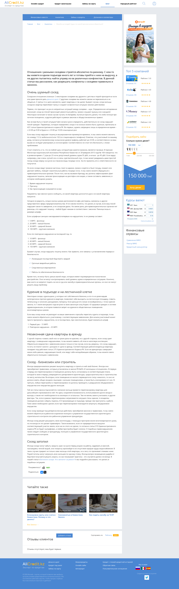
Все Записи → (33, 524)
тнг (139, 145)
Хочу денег (135, 187)
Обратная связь (109, 565)
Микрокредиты (81, 562)
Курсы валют (135, 200)
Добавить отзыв (64, 535)
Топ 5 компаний (137, 71)
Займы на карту (54, 568)
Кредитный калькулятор (137, 247)
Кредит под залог (55, 565)
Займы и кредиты (78, 17)
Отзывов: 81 (131, 83)
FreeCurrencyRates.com (147, 221)
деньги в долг (53, 99)
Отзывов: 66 (131, 106)
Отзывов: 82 (131, 127)
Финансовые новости (39, 17)
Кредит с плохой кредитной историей (118, 562)
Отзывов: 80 (131, 95)
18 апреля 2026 (132, 219)
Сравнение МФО (134, 240)
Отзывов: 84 (131, 115)
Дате (115, 535)
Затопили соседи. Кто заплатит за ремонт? (57, 459)
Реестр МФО (132, 243)
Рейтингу (108, 535)
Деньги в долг (53, 562)
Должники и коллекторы (103, 17)
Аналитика (59, 17)
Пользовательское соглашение (115, 568)
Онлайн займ (80, 565)
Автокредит (80, 568)
